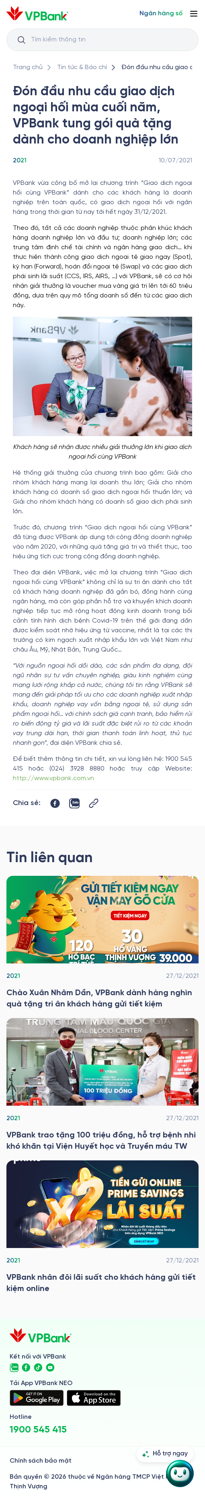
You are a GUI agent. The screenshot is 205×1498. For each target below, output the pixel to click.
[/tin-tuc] (82, 67)
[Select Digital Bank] (160, 13)
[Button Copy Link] (93, 803)
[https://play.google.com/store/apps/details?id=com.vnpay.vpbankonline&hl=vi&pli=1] (37, 1398)
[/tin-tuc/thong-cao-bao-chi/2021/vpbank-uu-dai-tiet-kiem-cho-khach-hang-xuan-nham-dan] (102, 943)
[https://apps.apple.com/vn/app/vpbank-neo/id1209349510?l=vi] (94, 1398)
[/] (37, 13)
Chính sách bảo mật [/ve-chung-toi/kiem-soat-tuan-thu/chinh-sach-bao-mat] (41, 1460)
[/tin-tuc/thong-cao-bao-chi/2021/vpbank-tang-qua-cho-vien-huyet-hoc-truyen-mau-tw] (102, 1085)
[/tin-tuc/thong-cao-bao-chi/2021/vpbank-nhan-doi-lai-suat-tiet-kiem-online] (102, 1227)
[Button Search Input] (21, 39)
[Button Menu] (194, 13)
